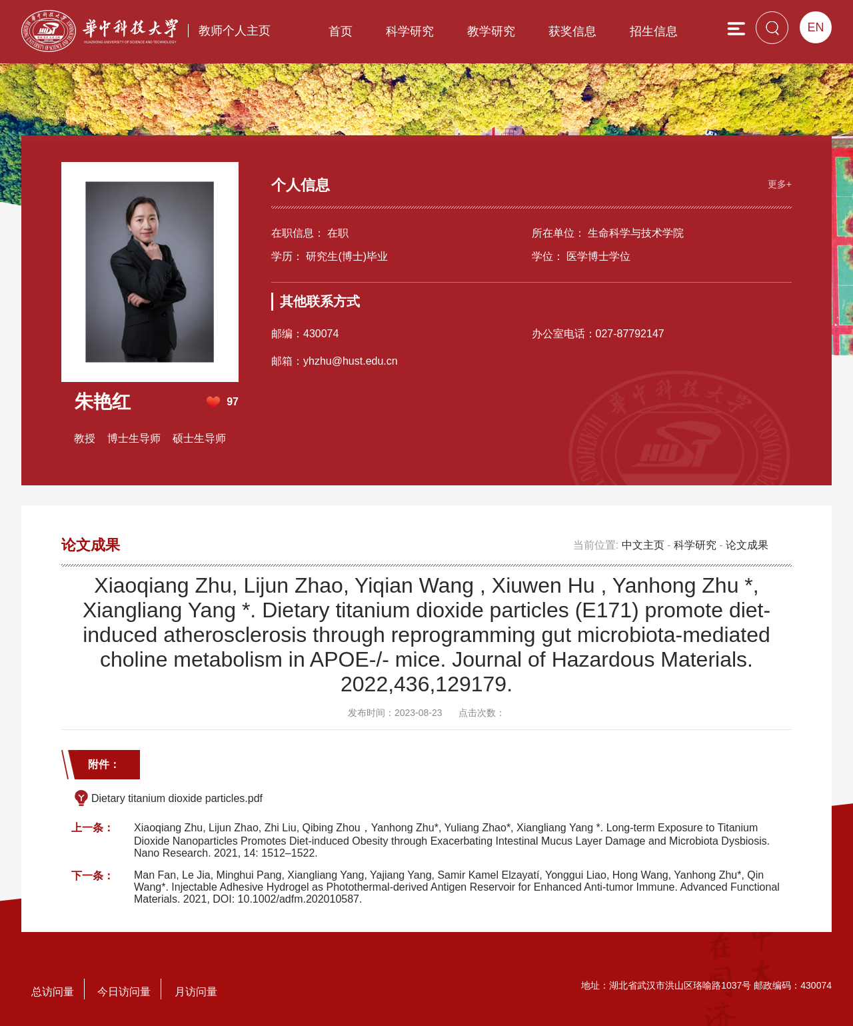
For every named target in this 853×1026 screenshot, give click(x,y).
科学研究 (410, 31)
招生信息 (654, 31)
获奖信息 (572, 31)
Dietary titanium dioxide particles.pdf (177, 798)
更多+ (780, 184)
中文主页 (643, 545)
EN (815, 27)
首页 (341, 31)
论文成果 (747, 545)
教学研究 (491, 31)
